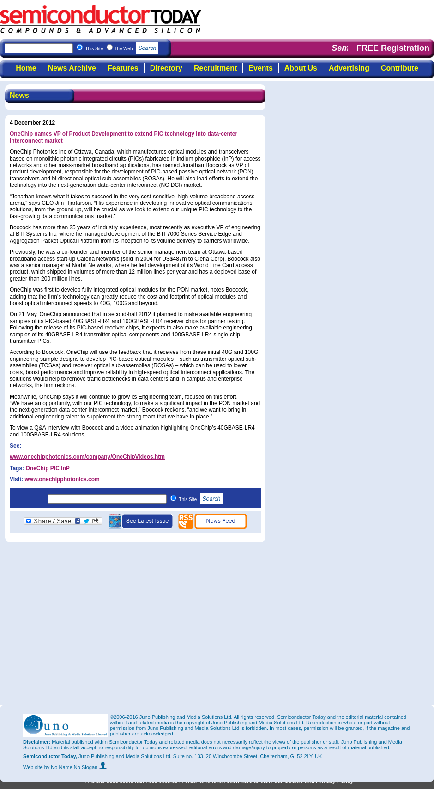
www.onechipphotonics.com (61, 479)
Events (260, 68)
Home (26, 68)
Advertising (349, 68)
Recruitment (215, 68)
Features (123, 68)
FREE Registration (392, 48)
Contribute (399, 68)
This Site (201, 499)
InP (65, 468)
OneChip (36, 468)
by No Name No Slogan (76, 767)
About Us (300, 68)
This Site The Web (121, 48)
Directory (166, 68)
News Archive (72, 68)
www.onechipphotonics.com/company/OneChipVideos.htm (87, 457)
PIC (55, 468)
